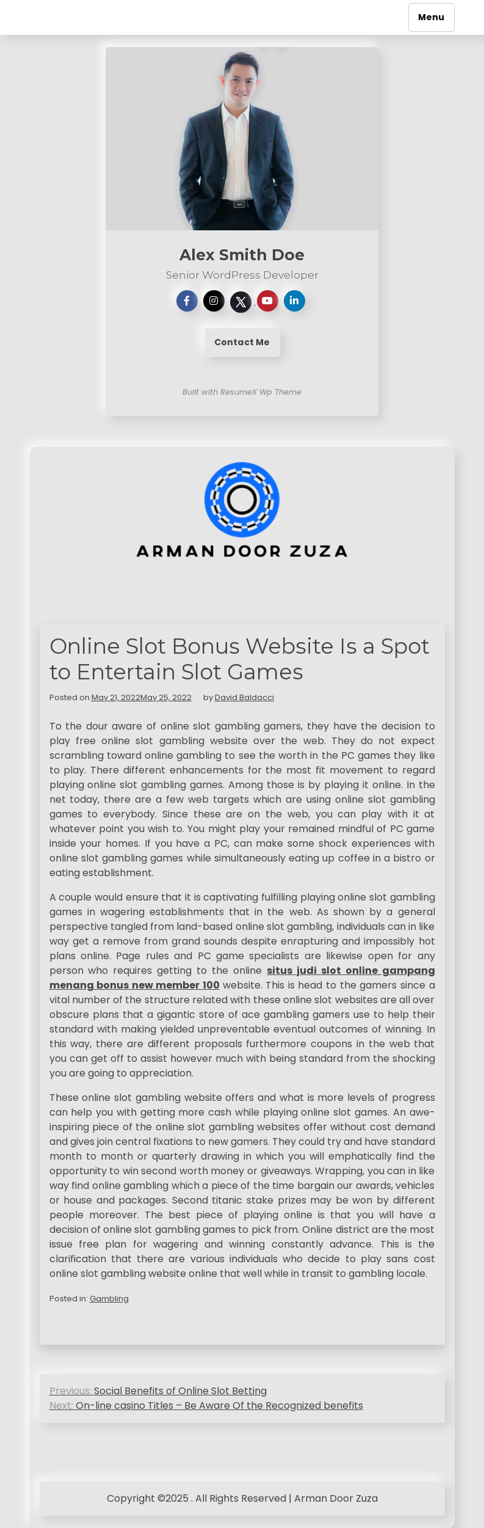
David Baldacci (244, 697)
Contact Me (242, 342)
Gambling (109, 1298)
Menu (431, 17)
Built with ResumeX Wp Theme (242, 392)
